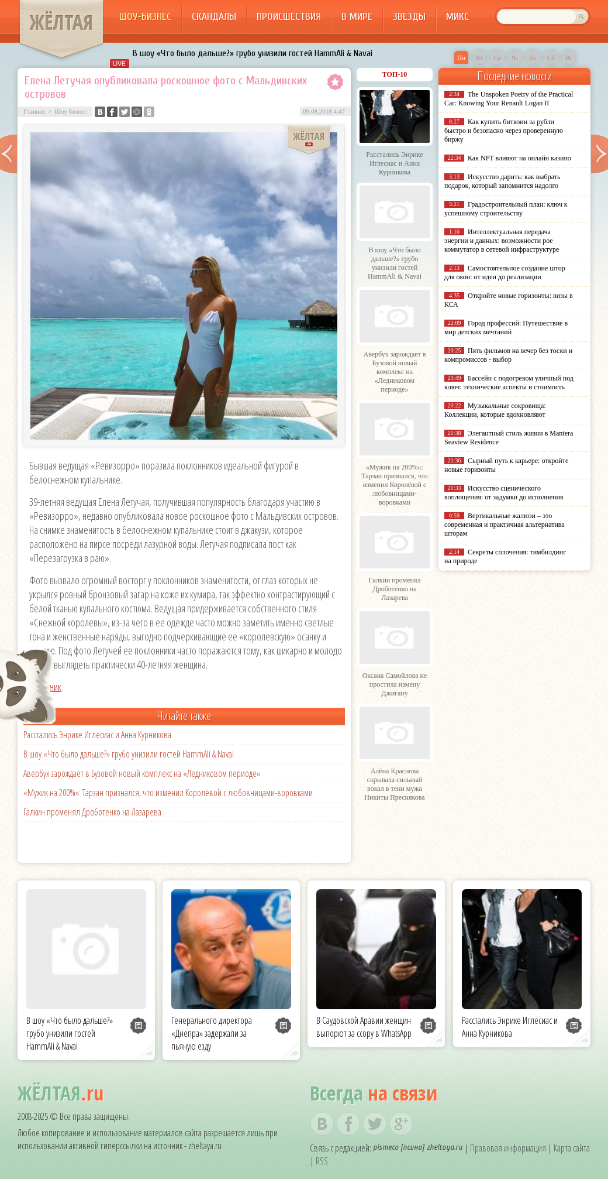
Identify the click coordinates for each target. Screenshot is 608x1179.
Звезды (409, 17)
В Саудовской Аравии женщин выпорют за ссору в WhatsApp (364, 1027)
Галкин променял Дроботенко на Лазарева (92, 812)
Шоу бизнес (70, 111)
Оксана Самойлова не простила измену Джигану (394, 684)
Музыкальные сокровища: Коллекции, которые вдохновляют (495, 410)
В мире (356, 17)
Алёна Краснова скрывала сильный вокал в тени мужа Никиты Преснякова (394, 784)
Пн (461, 57)
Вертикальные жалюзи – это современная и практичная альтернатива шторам (504, 524)
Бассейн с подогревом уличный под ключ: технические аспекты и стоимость (509, 382)
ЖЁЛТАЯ (61, 22)
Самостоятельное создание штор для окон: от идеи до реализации (504, 272)
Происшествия (289, 17)
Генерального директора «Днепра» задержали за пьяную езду (211, 1033)
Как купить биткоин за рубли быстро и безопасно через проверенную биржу (503, 130)
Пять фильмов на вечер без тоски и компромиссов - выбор (508, 355)
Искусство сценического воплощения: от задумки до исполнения (503, 492)
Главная (34, 111)
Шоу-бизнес (145, 17)
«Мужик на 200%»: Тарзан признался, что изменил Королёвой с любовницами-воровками (168, 792)
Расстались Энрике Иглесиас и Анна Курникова (97, 734)
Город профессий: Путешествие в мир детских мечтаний (506, 327)
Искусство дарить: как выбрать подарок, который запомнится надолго (502, 181)
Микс (457, 17)
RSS (322, 1160)
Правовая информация (508, 1148)
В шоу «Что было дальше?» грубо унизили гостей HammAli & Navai (252, 53)
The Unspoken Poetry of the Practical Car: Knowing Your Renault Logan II (508, 98)
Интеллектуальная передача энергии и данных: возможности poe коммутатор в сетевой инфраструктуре (501, 240)
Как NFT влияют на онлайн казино (519, 158)
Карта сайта (572, 1148)
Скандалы (214, 17)
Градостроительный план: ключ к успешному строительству (506, 208)
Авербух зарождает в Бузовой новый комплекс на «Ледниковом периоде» (141, 773)
